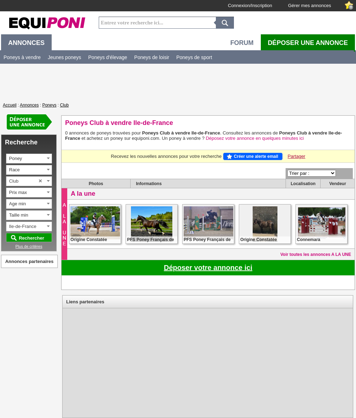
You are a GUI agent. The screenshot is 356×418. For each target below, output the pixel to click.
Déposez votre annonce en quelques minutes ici (255, 138)
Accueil (10, 105)
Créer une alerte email (256, 156)
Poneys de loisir (151, 57)
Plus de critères (29, 246)
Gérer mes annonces (309, 5)
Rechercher (31, 238)
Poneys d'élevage (107, 57)
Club (64, 105)
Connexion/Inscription (250, 5)
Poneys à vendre (22, 57)
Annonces (29, 105)
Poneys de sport (194, 57)
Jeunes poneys (64, 57)
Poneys (49, 105)
